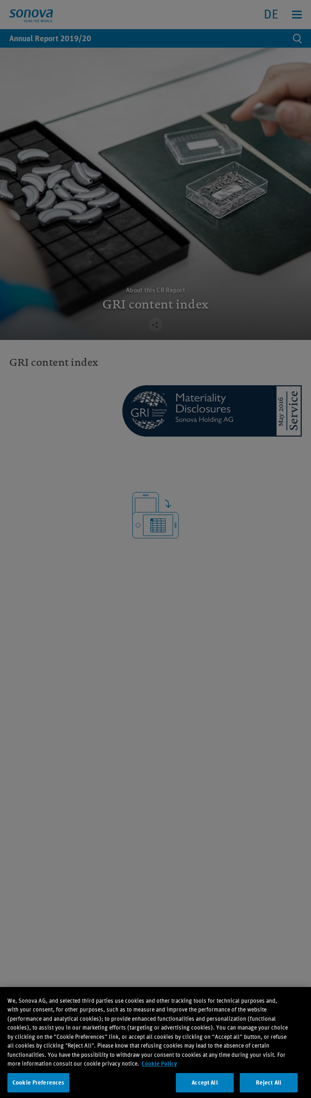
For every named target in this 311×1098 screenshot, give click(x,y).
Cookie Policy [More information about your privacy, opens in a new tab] (159, 1071)
